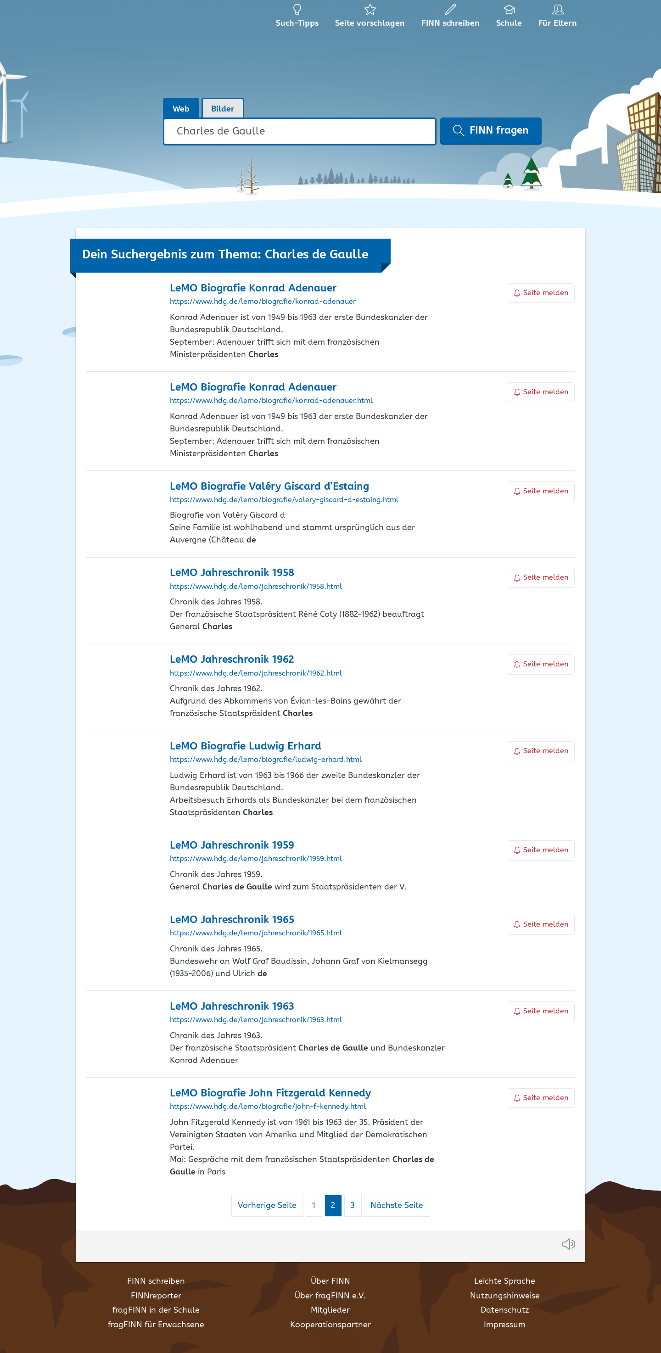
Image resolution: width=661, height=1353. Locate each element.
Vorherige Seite (267, 1205)
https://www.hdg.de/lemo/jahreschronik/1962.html (256, 673)
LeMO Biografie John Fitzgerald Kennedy (270, 1093)
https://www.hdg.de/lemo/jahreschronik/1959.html (256, 859)
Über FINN (330, 1281)
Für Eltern (559, 18)
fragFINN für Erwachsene (156, 1325)
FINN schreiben (156, 1281)
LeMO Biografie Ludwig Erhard (245, 746)
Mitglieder (330, 1310)
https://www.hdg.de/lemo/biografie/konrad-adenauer (263, 302)
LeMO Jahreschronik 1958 (232, 573)
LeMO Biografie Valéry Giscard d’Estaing (269, 487)
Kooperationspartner (330, 1325)
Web (181, 109)
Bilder (223, 109)
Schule (509, 18)
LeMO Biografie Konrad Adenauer (253, 288)
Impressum (505, 1325)
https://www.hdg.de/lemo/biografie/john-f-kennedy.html (268, 1107)
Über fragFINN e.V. (330, 1296)
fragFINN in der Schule (156, 1310)
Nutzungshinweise (505, 1296)
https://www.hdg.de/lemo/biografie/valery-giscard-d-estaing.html (284, 500)
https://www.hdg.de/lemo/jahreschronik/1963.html (256, 1020)
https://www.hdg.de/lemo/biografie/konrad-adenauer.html (271, 401)
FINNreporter (156, 1296)
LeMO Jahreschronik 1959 (232, 846)
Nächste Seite (396, 1205)
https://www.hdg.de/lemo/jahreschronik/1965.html (256, 933)
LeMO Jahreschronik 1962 (232, 660)
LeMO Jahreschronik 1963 (232, 1007)
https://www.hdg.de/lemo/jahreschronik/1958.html (256, 587)
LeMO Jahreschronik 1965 (232, 920)
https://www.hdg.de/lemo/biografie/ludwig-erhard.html (266, 760)
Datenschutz (505, 1310)
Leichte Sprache (504, 1281)
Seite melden (541, 293)
